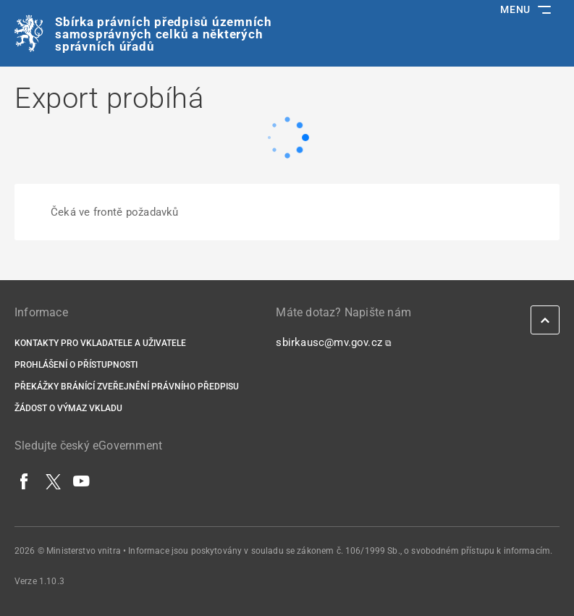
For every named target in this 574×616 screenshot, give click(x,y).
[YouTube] (82, 480)
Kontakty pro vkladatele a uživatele (100, 343)
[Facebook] (24, 480)
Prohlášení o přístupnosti (76, 365)
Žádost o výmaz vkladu (68, 408)
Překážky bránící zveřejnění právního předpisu (126, 386)
